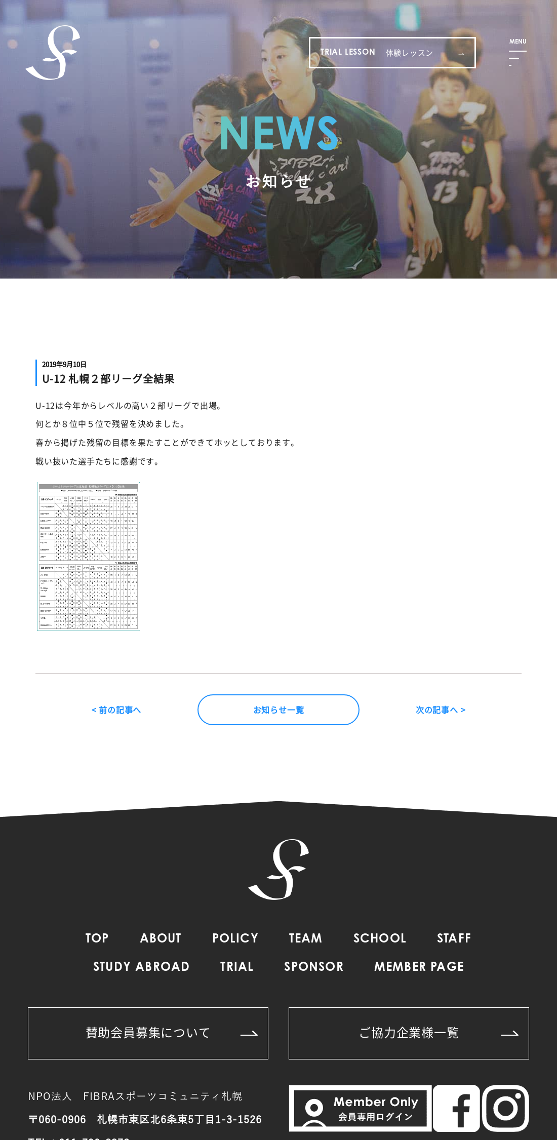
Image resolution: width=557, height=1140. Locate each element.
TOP (97, 939)
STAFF (454, 939)
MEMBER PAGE (419, 968)
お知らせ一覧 (278, 709)
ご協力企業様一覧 (439, 1032)
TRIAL (237, 968)
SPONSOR (313, 968)
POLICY (235, 939)
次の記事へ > (441, 709)
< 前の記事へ (117, 709)
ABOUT (161, 939)
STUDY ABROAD (141, 968)
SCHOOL (380, 939)
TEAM (306, 939)
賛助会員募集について (172, 1032)
